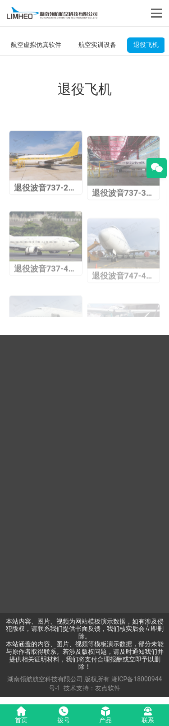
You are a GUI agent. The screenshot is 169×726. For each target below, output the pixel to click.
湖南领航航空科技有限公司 (45, 679)
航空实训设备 (97, 44)
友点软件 (107, 688)
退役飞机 (146, 44)
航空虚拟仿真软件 (36, 44)
